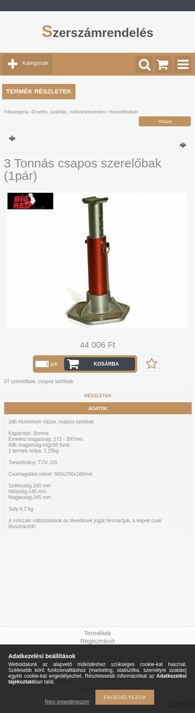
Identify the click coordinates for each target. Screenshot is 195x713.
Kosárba (106, 364)
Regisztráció (97, 640)
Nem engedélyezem (67, 702)
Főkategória (16, 111)
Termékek (97, 633)
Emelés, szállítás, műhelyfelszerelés (69, 111)
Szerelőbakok (124, 111)
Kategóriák (35, 63)
